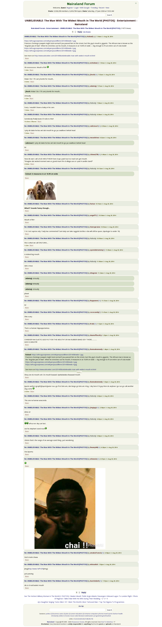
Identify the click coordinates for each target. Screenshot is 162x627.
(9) (89, 619)
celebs (61, 616)
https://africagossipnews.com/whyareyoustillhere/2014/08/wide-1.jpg (50, 41)
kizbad (89, 36)
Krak (92, 324)
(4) (80, 619)
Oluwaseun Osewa (78, 622)
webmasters (89, 616)
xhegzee (93, 273)
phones (101, 614)
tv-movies (67, 616)
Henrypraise (95, 227)
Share (27, 58)
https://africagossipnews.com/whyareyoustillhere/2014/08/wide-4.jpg (50, 51)
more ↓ (79, 372)
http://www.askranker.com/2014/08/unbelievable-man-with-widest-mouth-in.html (64, 55)
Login (76, 8)
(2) (52, 614)
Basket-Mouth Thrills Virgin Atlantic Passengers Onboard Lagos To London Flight (101, 596)
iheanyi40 (94, 447)
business (56, 614)
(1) (74, 619)
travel (106, 614)
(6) (83, 619)
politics (48, 614)
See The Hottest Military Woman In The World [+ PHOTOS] (46, 596)
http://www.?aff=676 (35, 569)
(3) (78, 619)
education (78, 614)
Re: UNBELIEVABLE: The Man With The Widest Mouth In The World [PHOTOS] (55, 63)
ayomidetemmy (96, 250)
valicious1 (94, 126)
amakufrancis (95, 553)
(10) (92, 619)
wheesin (93, 459)
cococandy (94, 312)
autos (61, 614)
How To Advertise (107, 622)
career (73, 614)
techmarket (107, 616)
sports (110, 614)
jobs (67, 614)
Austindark (94, 581)
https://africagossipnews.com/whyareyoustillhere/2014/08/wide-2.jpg (50, 48)
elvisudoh (94, 564)
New (107, 8)
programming (98, 616)
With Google (84, 8)
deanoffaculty (96, 335)
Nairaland (50, 622)
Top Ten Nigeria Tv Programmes (111, 602)
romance (87, 614)
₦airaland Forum (81, 4)
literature (82, 616)
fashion (115, 614)
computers (94, 614)
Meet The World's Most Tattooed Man (83, 602)
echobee (93, 63)
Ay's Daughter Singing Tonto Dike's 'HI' (52, 602)
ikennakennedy (96, 349)
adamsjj (93, 86)
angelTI (93, 215)
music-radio (74, 616)
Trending (94, 8)
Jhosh (92, 74)
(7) (85, 619)
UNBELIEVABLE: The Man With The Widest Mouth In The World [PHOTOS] (54, 36)
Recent (101, 8)
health (120, 614)
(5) (82, 619)
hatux (92, 204)
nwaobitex (94, 137)
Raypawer (94, 300)
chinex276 (94, 154)
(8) (87, 619)
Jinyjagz (93, 407)
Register (70, 8)
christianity (54, 616)
